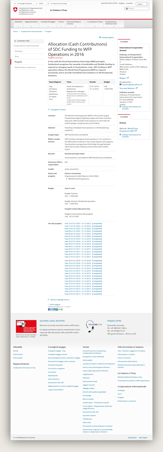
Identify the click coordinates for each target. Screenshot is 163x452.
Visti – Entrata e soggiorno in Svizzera (131, 351)
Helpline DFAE (114, 321)
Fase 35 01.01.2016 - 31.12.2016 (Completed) (83, 263)
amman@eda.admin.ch (132, 84)
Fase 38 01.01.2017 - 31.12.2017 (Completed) (83, 254)
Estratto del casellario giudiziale (94, 392)
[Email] (62, 309)
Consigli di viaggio (48, 24)
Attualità (18, 24)
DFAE (41, 3)
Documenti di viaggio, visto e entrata (61, 361)
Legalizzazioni (88, 374)
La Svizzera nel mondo (59, 3)
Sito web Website (129, 88)
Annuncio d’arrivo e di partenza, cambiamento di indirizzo (94, 352)
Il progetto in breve (58, 110)
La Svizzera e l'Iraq (95, 24)
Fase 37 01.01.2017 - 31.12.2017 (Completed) (83, 257)
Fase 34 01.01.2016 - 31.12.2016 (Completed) (83, 266)
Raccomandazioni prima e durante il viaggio (64, 358)
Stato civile (87, 422)
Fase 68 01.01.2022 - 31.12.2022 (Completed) (83, 234)
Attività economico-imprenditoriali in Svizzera (131, 366)
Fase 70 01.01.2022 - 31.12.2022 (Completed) (83, 229)
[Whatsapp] (59, 309)
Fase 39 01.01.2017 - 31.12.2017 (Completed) (83, 252)
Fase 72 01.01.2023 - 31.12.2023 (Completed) (83, 223)
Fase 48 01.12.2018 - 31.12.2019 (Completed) (83, 247)
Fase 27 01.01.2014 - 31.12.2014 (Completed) (83, 284)
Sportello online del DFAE (52, 321)
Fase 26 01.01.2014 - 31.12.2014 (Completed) (83, 286)
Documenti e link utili (56, 383)
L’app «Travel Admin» (56, 390)
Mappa (124, 78)
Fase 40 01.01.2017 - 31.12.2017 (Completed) (83, 249)
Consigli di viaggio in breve (57, 354)
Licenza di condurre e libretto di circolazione (99, 364)
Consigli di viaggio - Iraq (56, 351)
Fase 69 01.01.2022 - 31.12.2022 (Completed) (83, 231)
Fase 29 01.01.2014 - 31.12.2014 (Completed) (83, 279)
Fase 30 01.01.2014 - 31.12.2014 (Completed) (83, 276)
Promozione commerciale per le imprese (97, 426)
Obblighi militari (89, 388)
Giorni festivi (18, 354)
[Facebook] (49, 309)
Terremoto (52, 372)
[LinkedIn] (54, 309)
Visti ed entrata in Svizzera (75, 24)
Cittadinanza (87, 419)
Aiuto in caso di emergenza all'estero (96, 367)
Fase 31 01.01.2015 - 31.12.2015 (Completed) (83, 273)
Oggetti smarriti (89, 385)
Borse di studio (88, 399)
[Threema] (57, 309)
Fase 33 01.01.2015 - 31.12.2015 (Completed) (83, 268)
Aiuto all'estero (53, 379)
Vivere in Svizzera (124, 358)
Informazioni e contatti (126, 354)
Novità (15, 351)
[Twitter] (52, 309)
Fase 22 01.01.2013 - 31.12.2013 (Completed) (83, 294)
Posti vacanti (18, 358)
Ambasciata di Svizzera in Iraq (24, 368)
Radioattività (53, 375)
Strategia (121, 390)
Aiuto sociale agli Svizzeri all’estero (95, 371)
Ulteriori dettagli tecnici (59, 300)
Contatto (123, 41)
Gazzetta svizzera (89, 415)
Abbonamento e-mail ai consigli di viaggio (63, 386)
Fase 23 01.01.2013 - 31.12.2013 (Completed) (83, 291)
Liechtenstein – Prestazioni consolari (96, 403)
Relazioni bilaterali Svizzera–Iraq (130, 377)
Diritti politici (87, 360)
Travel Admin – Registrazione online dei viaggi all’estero (97, 407)
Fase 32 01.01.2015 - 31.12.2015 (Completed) (83, 271)
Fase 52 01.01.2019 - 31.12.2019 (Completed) (83, 239)
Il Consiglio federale (24, 3)
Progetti (121, 397)
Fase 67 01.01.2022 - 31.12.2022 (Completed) (83, 236)
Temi (119, 394)
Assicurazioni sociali (90, 381)
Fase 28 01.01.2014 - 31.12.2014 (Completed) (83, 281)
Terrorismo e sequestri (56, 368)
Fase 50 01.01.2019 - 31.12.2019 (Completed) (83, 241)
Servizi (61, 24)
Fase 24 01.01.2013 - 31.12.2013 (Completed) (83, 289)
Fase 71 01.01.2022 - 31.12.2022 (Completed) (83, 226)
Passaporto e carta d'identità (93, 357)
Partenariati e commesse (127, 401)
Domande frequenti (55, 365)
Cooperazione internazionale (114, 24)
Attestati (86, 378)
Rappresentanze (31, 24)
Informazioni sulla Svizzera (127, 361)
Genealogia (87, 395)
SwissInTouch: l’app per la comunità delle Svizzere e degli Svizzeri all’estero (98, 431)
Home (15, 31)
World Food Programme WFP (129, 129)
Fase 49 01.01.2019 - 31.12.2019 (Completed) (83, 244)
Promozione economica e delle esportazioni (133, 381)
